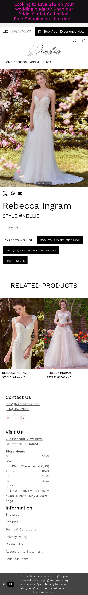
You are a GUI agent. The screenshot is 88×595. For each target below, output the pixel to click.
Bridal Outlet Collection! (44, 14)
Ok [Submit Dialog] (11, 584)
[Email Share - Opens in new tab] (20, 193)
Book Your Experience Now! (60, 240)
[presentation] (22, 333)
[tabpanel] (44, 128)
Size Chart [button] (15, 227)
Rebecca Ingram (27, 62)
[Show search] (75, 40)
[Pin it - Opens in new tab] (13, 193)
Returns (12, 522)
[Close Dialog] (4, 584)
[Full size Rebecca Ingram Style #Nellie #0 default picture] (44, 128)
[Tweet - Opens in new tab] (5, 193)
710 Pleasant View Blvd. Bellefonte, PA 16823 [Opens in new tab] (24, 441)
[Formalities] (44, 50)
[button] (83, 40)
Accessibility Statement (24, 551)
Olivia (47, 62)
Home (8, 62)
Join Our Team (17, 559)
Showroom (14, 514)
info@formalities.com (23, 404)
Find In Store (15, 260)
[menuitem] (17, 31)
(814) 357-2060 (17, 409)
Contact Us (14, 544)
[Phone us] (17, 31)
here (52, 592)
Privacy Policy (16, 537)
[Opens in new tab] (8, 418)
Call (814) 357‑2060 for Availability (30, 250)
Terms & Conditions (21, 529)
